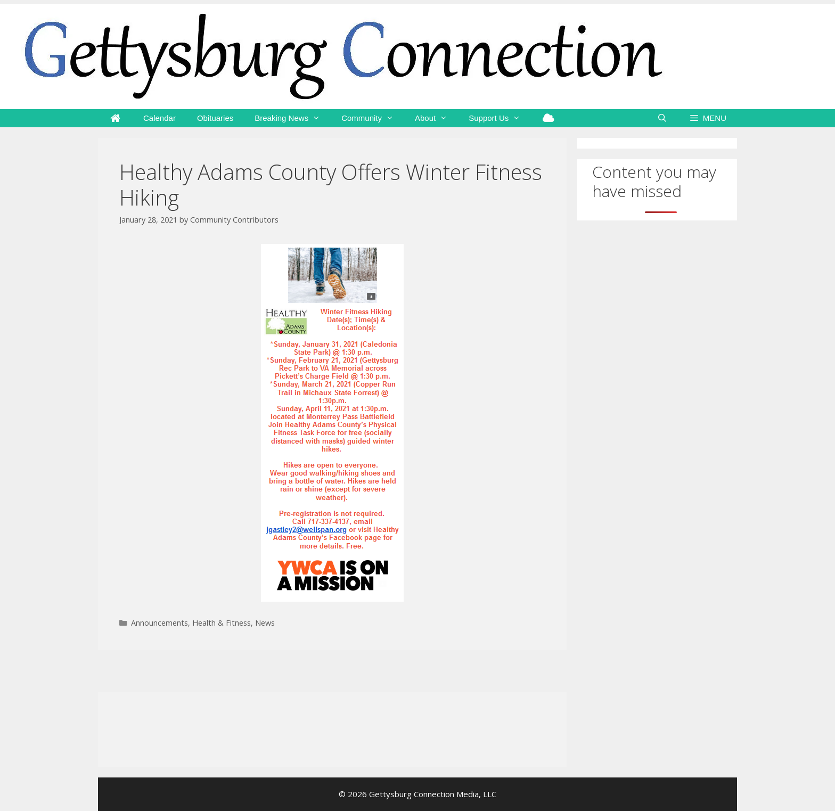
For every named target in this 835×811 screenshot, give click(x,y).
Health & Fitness (221, 623)
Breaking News (293, 118)
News (265, 623)
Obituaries (215, 117)
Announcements (159, 623)
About (436, 118)
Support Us (500, 118)
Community (372, 118)
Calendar (159, 117)
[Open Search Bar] (662, 118)
